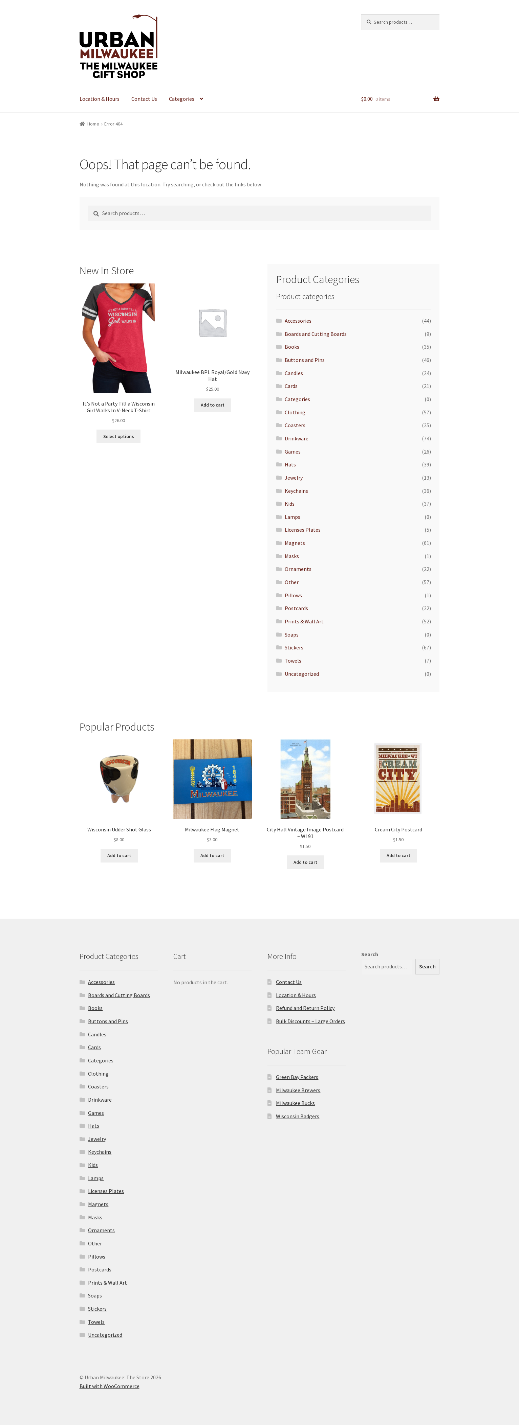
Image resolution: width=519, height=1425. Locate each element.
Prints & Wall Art (304, 621)
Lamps (292, 516)
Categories (181, 98)
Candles (294, 373)
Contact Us (144, 98)
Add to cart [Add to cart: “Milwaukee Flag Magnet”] (212, 855)
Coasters (295, 425)
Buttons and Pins (305, 360)
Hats (290, 464)
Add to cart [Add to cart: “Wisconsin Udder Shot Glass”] (119, 855)
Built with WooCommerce (109, 1386)
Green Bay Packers (297, 1077)
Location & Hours (100, 98)
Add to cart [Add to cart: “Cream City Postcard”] (398, 855)
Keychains (296, 490)
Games (293, 451)
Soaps (292, 634)
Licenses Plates (303, 529)
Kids (290, 503)
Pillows (293, 595)
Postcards (296, 608)
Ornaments (298, 569)
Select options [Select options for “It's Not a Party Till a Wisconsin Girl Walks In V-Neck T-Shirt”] (118, 436)
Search (369, 954)
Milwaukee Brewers (298, 1090)
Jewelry (294, 477)
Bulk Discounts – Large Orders (310, 1021)
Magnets (295, 542)
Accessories (298, 320)
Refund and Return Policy (305, 1008)
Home (93, 124)
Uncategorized (302, 673)
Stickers (294, 647)
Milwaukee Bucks (295, 1103)
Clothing (295, 412)
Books (292, 346)
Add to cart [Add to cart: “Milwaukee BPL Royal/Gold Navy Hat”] (212, 405)
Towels (293, 660)
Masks (292, 556)
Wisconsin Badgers (297, 1116)
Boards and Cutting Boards (316, 333)
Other (292, 582)
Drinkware (296, 438)
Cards (291, 386)
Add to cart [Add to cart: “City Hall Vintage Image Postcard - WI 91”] (305, 862)
